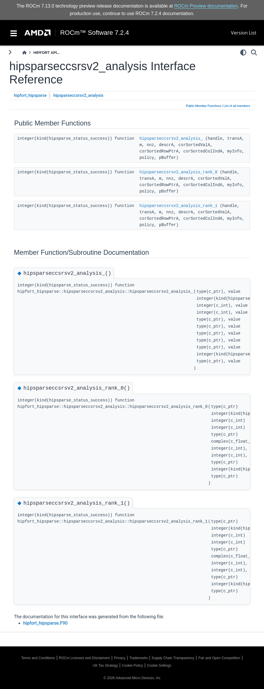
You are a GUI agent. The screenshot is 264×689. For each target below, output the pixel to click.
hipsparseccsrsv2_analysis (78, 95)
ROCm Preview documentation (206, 5)
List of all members (236, 106)
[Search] (254, 52)
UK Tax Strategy (105, 665)
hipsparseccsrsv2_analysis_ (171, 138)
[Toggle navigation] (13, 32)
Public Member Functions (203, 106)
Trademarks (138, 658)
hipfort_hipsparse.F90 (45, 623)
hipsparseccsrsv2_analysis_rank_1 (179, 205)
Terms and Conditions (38, 658)
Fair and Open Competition (219, 658)
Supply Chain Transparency (173, 658)
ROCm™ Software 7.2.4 (94, 32)
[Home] (24, 53)
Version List (243, 33)
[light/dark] (243, 52)
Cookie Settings (159, 665)
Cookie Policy (132, 665)
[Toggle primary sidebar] (10, 52)
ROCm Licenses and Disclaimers (84, 658)
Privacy (119, 658)
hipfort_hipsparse (30, 95)
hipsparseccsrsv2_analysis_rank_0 (179, 172)
